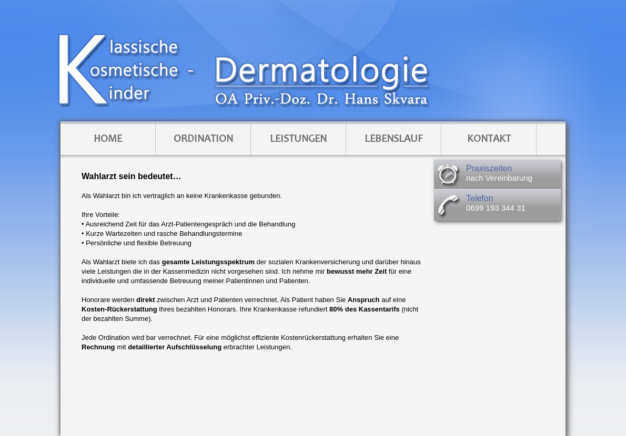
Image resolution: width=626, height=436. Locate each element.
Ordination (203, 139)
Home (108, 139)
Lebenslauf (394, 139)
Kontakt (489, 139)
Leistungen (298, 139)
